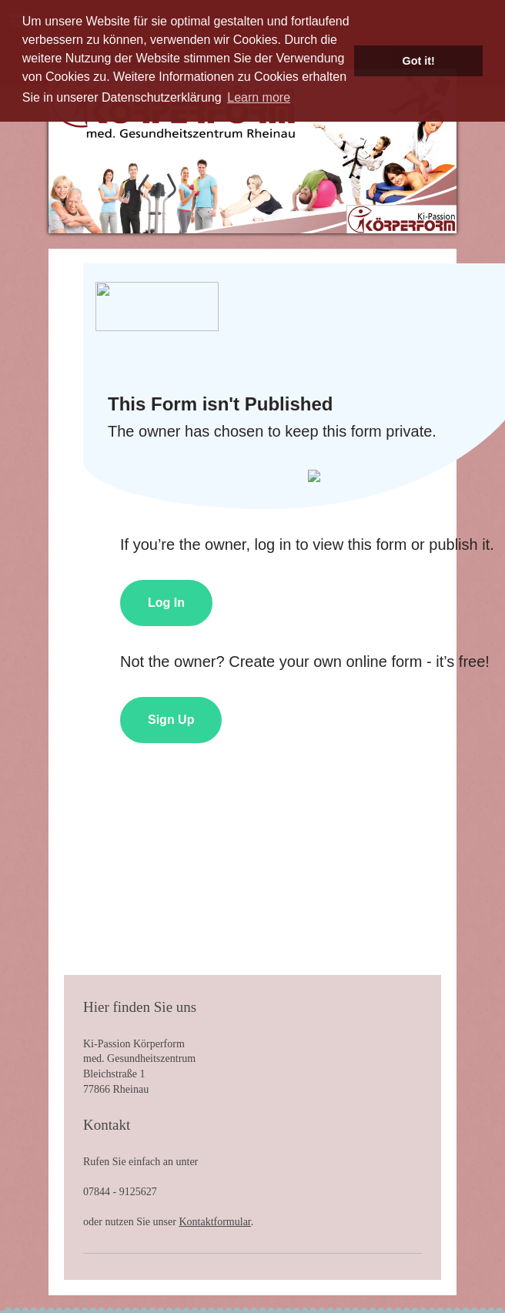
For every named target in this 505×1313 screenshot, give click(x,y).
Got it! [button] (419, 61)
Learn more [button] (258, 97)
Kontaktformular (214, 1222)
